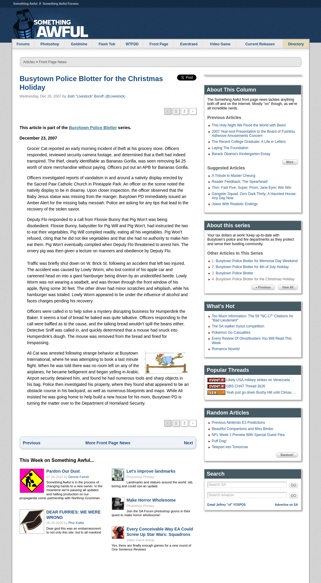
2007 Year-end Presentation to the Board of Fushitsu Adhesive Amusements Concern (253, 133)
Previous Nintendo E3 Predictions (238, 422)
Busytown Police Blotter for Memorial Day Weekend (257, 261)
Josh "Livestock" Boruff (85, 96)
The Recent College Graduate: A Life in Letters (249, 142)
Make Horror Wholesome (151, 500)
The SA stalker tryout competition (238, 326)
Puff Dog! (219, 441)
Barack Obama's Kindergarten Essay (241, 154)
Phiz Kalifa (76, 523)
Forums (23, 44)
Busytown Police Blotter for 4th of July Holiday (252, 267)
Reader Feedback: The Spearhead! (240, 182)
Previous (32, 442)
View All (288, 287)
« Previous (263, 287)
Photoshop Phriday (140, 477)
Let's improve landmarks (151, 471)
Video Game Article (141, 540)
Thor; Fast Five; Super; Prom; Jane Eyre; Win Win (251, 187)
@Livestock (115, 96)
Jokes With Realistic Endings (235, 204)
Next (188, 442)
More (290, 162)
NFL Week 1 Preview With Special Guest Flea (248, 435)
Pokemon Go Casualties (231, 332)
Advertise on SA (286, 504)
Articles (29, 62)
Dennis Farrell (79, 477)
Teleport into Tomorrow (230, 447)
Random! (286, 455)
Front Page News (53, 62)
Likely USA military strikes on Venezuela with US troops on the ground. (261, 380)
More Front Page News (108, 442)
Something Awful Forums (61, 3)
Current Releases (260, 44)
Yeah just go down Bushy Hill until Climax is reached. (261, 392)
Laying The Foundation (230, 148)
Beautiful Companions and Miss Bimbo (242, 429)
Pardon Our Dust (63, 471)
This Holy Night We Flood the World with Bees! (249, 125)
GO (294, 485)
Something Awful (25, 3)
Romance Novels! (226, 349)
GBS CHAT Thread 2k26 (245, 386)
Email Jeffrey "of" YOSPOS (226, 504)
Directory (296, 44)
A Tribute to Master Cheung (233, 176)
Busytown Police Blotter (93, 127)
